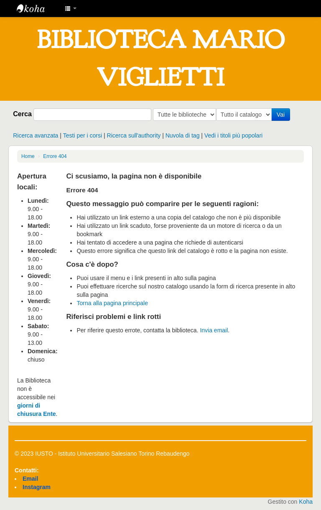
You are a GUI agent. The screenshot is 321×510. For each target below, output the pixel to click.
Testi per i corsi (82, 135)
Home (28, 156)
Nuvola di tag (183, 135)
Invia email (214, 330)
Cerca (22, 113)
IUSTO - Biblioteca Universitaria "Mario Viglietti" (38, 8)
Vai (282, 114)
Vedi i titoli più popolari (233, 135)
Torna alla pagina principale (112, 303)
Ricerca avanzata (35, 135)
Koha (306, 501)
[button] (71, 8)
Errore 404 (54, 156)
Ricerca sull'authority (134, 135)
